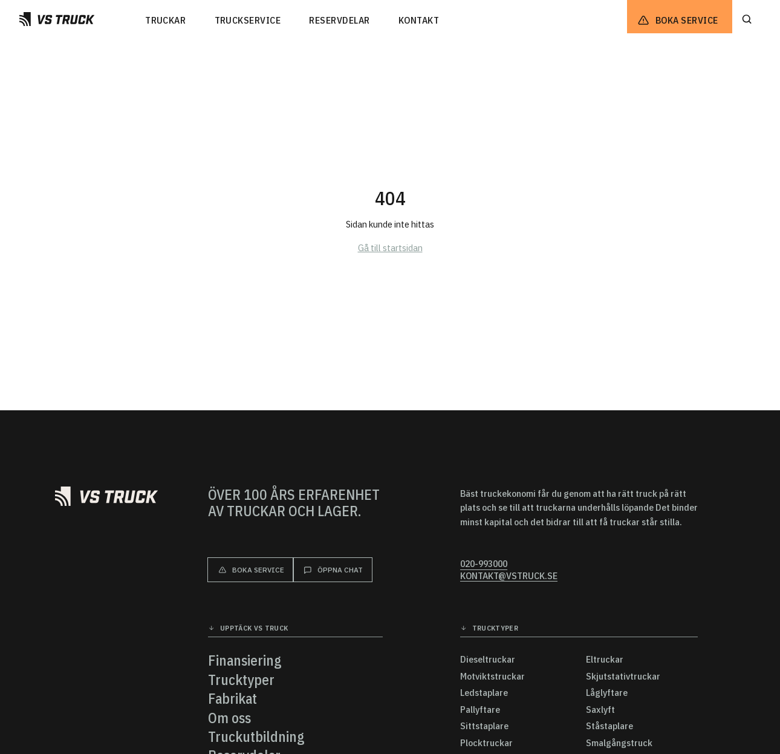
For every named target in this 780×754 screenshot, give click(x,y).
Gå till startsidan (390, 247)
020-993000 (483, 563)
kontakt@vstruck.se (508, 576)
